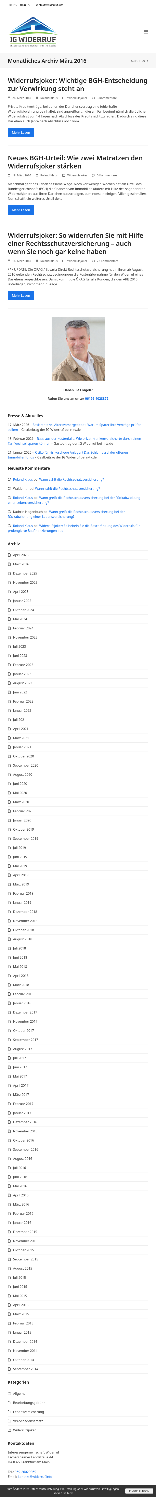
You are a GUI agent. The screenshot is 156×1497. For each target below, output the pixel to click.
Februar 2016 (23, 1213)
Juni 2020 (20, 783)
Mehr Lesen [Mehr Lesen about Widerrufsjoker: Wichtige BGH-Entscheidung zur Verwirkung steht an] (21, 132)
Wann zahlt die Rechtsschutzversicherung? (71, 479)
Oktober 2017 (23, 1030)
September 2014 (25, 1369)
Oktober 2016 (23, 1140)
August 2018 (22, 939)
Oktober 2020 (23, 756)
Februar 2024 (23, 628)
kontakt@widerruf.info (35, 1476)
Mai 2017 (20, 1076)
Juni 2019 (20, 857)
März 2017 (21, 1094)
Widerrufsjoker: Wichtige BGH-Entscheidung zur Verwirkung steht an (77, 84)
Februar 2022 (23, 701)
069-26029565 (25, 1472)
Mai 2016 (20, 1186)
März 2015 (21, 1314)
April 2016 (20, 1195)
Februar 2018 (23, 994)
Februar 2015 (23, 1323)
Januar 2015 (22, 1332)
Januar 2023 (22, 674)
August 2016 (22, 1158)
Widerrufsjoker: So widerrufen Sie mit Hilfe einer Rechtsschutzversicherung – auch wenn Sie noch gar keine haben (75, 243)
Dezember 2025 (25, 573)
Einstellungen (138, 1490)
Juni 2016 (20, 1177)
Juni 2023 (20, 655)
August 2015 (22, 1268)
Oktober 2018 (23, 930)
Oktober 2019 (23, 829)
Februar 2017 (23, 1104)
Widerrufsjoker (77, 98)
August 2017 (22, 1049)
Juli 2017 (19, 1058)
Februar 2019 (23, 893)
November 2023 (25, 637)
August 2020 (22, 774)
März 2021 (21, 738)
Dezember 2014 (25, 1341)
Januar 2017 (22, 1113)
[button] (146, 31)
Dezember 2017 (25, 1012)
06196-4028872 (96, 398)
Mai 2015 (20, 1296)
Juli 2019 (19, 847)
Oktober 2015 (23, 1250)
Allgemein (20, 1393)
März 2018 (21, 985)
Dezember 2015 (25, 1232)
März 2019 (21, 884)
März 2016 (21, 1204)
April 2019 (20, 875)
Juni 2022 (20, 692)
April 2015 (20, 1305)
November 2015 (25, 1241)
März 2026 (21, 564)
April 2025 (20, 591)
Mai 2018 (20, 966)
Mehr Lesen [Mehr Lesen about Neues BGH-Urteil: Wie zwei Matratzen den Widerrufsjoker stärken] (21, 210)
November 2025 (25, 582)
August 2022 (22, 683)
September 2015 (25, 1259)
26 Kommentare (107, 261)
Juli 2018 (19, 948)
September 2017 (25, 1039)
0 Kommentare (107, 175)
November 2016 (25, 1131)
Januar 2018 (22, 1003)
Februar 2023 (23, 665)
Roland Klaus (49, 98)
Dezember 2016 (25, 1122)
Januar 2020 (22, 820)
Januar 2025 (22, 601)
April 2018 (20, 975)
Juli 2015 (19, 1277)
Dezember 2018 (25, 911)
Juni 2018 (20, 957)
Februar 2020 (23, 811)
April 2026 (20, 555)
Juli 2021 (19, 719)
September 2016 (25, 1149)
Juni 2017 (20, 1067)
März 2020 (21, 802)
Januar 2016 (22, 1222)
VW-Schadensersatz (28, 1421)
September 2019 (25, 838)
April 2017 (20, 1085)
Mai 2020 (20, 793)
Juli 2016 (19, 1168)
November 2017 (25, 1021)
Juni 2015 (20, 1286)
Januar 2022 (22, 710)
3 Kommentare (107, 98)
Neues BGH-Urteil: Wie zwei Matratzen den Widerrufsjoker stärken (75, 161)
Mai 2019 (20, 866)
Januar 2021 (22, 747)
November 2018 (25, 921)
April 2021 (20, 729)
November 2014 (25, 1350)
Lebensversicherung (28, 1412)
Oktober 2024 (23, 610)
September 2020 (25, 765)
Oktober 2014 (23, 1360)
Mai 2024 (20, 619)
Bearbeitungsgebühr (29, 1402)
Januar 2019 (22, 902)
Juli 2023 (19, 646)
